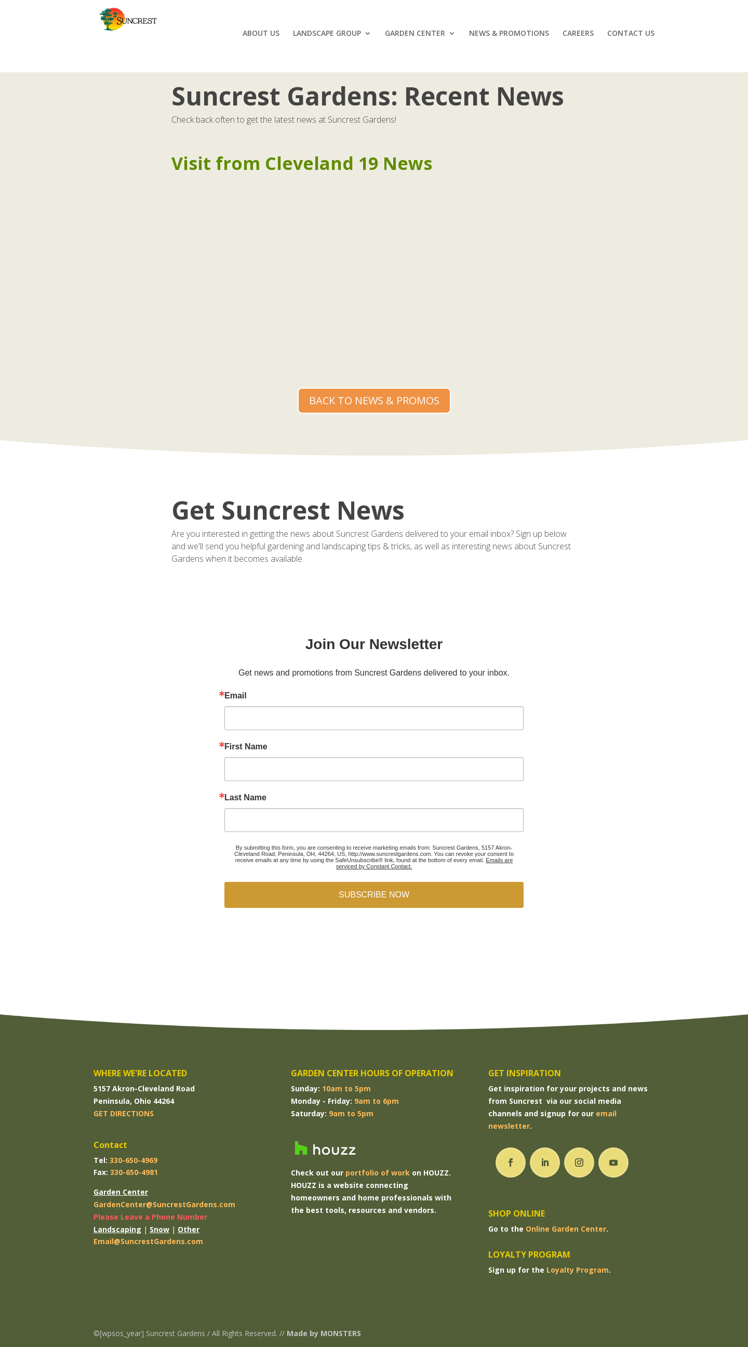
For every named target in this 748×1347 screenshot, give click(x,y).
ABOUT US (261, 37)
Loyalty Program (577, 1270)
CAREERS (578, 37)
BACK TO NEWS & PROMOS (374, 400)
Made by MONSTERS (324, 1333)
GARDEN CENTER (415, 37)
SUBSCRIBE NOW (374, 894)
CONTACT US (630, 37)
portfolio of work (377, 1173)
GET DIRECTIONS (124, 1113)
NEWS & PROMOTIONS (509, 37)
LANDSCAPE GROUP (327, 37)
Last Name (245, 798)
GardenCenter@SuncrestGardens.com (164, 1204)
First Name (246, 747)
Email (235, 696)
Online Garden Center (566, 1229)
